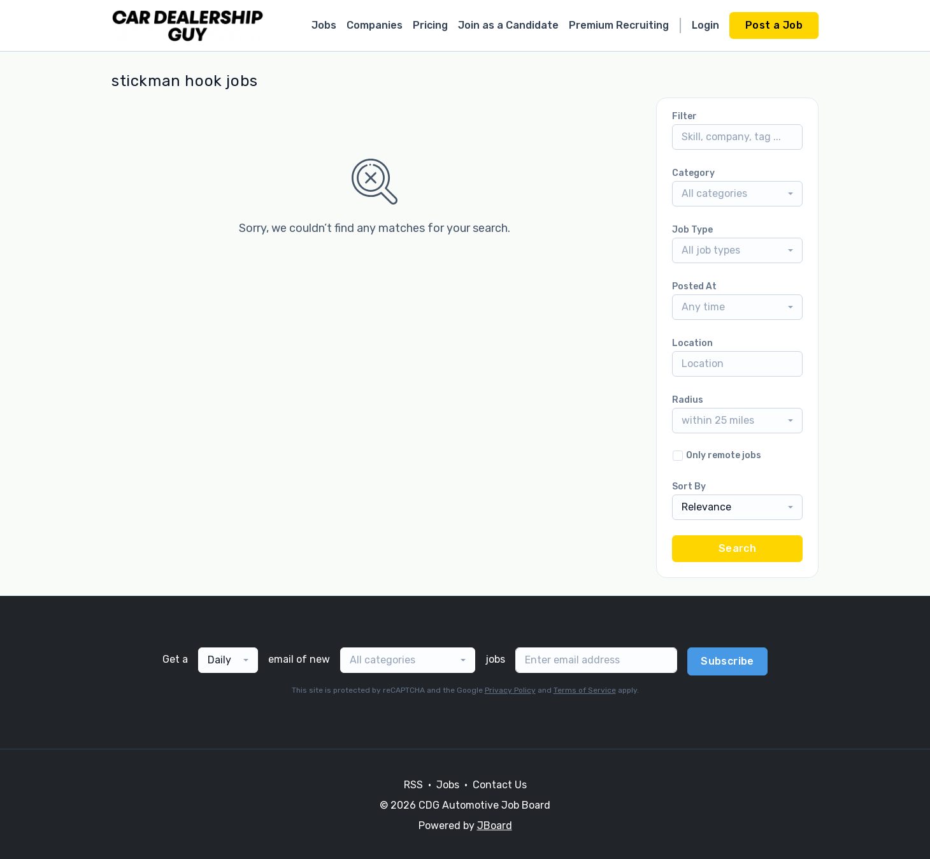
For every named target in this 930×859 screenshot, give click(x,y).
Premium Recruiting (619, 25)
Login (705, 25)
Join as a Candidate (508, 25)
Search (737, 548)
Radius (687, 399)
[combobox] (737, 193)
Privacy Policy (510, 690)
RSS (413, 785)
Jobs (323, 25)
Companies (375, 25)
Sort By (689, 486)
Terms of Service (585, 690)
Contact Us (500, 785)
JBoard (494, 825)
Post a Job (774, 25)
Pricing (430, 25)
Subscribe (727, 661)
